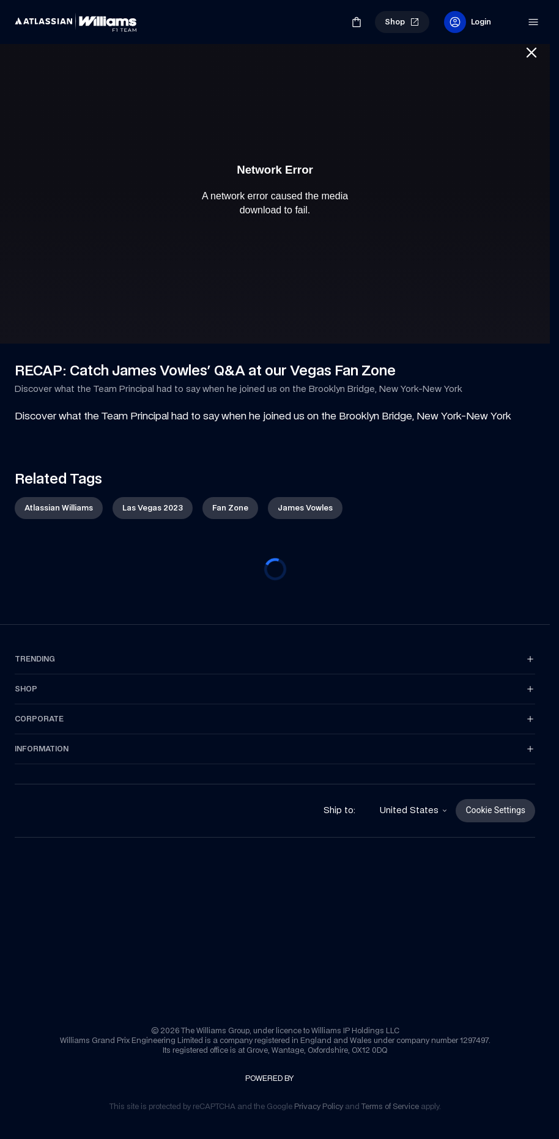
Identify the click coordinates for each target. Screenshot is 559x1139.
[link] (35, 17)
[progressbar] (275, 572)
